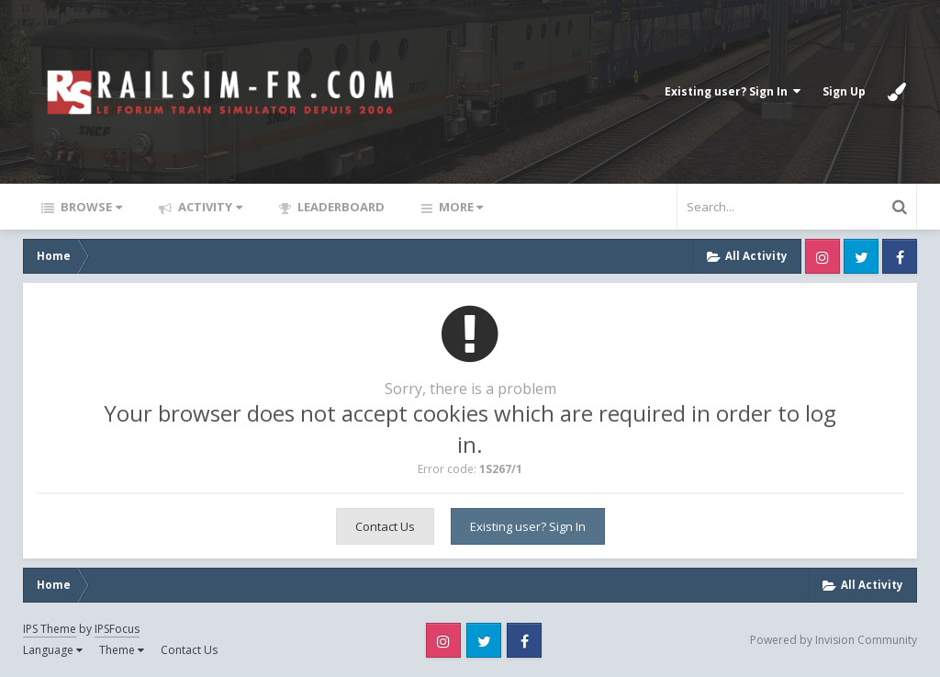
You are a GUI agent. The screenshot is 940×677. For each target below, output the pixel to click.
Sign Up (844, 91)
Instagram (822, 256)
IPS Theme (49, 629)
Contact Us (385, 526)
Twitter (861, 256)
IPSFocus (117, 629)
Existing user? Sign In (732, 91)
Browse (90, 206)
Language (53, 650)
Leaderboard (340, 206)
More (459, 206)
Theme (121, 650)
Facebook (899, 256)
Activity (208, 206)
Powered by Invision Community (833, 640)
